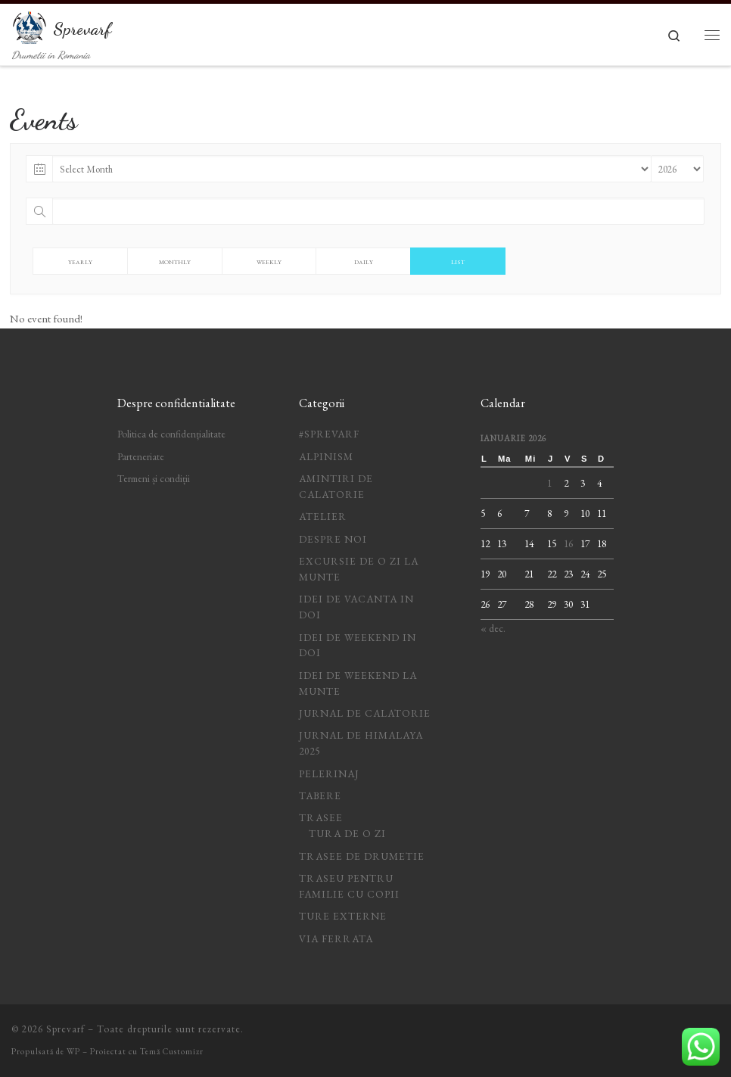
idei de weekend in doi (357, 645)
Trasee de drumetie (362, 856)
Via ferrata (336, 938)
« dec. (493, 628)
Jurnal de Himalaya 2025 (361, 743)
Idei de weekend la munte (358, 683)
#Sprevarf (329, 433)
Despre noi (333, 539)
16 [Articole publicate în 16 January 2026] (568, 543)
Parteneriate (140, 456)
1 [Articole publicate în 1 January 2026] (549, 483)
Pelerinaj (329, 773)
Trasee (321, 817)
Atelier (323, 516)
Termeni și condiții (153, 478)
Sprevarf (65, 1029)
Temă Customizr (172, 1051)
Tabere (320, 795)
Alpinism (326, 456)
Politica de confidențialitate (171, 433)
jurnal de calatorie (365, 713)
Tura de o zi (347, 833)
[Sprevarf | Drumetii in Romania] (29, 24)
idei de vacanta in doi (356, 606)
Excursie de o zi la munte (358, 569)
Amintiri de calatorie (336, 486)
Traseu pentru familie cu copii (349, 886)
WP (73, 1051)
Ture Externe (343, 916)
